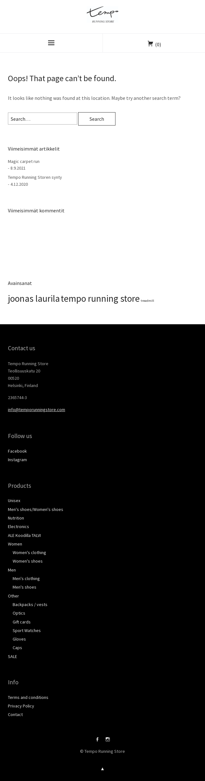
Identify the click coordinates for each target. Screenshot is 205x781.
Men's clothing (26, 578)
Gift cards (22, 622)
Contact (15, 714)
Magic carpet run (24, 161)
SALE (12, 656)
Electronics (18, 526)
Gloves (19, 639)
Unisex (14, 500)
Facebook (17, 451)
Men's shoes (24, 587)
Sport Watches (27, 630)
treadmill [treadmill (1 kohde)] (147, 301)
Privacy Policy (21, 706)
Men (12, 570)
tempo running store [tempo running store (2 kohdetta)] (100, 298)
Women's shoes (28, 561)
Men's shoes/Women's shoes (35, 509)
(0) (158, 44)
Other (13, 596)
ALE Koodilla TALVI (24, 535)
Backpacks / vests (30, 604)
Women (15, 544)
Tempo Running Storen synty (35, 177)
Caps (17, 647)
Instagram (17, 459)
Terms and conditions (28, 697)
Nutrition (16, 518)
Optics (19, 613)
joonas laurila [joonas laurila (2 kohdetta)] (34, 298)
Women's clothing (29, 552)
